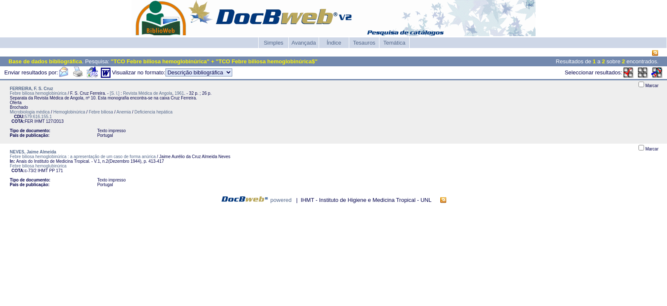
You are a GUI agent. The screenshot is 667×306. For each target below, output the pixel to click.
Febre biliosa (101, 112)
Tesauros (364, 43)
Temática (394, 43)
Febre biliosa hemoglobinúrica (38, 93)
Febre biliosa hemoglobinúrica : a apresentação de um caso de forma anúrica (83, 156)
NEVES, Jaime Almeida (33, 152)
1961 (179, 93)
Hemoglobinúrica (69, 112)
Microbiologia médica (30, 112)
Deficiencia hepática (153, 112)
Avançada (303, 43)
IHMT (39, 121)
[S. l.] (115, 93)
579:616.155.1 (38, 116)
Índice (334, 43)
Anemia (124, 112)
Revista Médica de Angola (147, 93)
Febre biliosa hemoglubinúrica (38, 166)
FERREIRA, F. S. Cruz (31, 88)
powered (281, 200)
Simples (273, 43)
